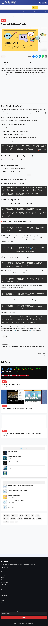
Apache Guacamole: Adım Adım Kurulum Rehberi (16, 472)
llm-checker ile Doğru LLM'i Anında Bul (11, 384)
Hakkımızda (3, 577)
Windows (21, 515)
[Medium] (45, 2)
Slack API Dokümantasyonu (23, 330)
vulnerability (39, 518)
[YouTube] (39, 2)
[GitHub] (42, 2)
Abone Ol (35, 7)
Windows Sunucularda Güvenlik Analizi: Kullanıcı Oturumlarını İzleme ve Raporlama (21, 433)
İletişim (2, 580)
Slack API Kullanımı (36, 330)
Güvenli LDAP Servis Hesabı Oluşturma (14, 456)
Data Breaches (4, 593)
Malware (3, 600)
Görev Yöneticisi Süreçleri (12, 451)
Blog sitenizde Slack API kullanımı (14, 495)
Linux (32, 515)
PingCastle (9, 505)
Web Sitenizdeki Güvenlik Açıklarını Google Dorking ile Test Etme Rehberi (20, 485)
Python (12, 521)
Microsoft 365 (6, 521)
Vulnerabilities (4, 598)
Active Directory (6, 515)
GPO (33, 518)
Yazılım (8, 16)
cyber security (6, 518)
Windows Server (14, 515)
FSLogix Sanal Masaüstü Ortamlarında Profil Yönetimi (17, 500)
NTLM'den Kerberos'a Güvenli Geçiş (14, 467)
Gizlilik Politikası (4, 582)
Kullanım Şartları (4, 585)
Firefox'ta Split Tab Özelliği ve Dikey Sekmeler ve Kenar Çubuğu (17, 408)
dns (16, 521)
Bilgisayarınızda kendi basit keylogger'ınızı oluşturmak (17, 490)
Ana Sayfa (3, 16)
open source (13, 518)
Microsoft (37, 515)
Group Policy (20, 518)
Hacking (3, 603)
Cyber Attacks (4, 595)
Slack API (4, 128)
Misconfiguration (27, 518)
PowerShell (27, 515)
